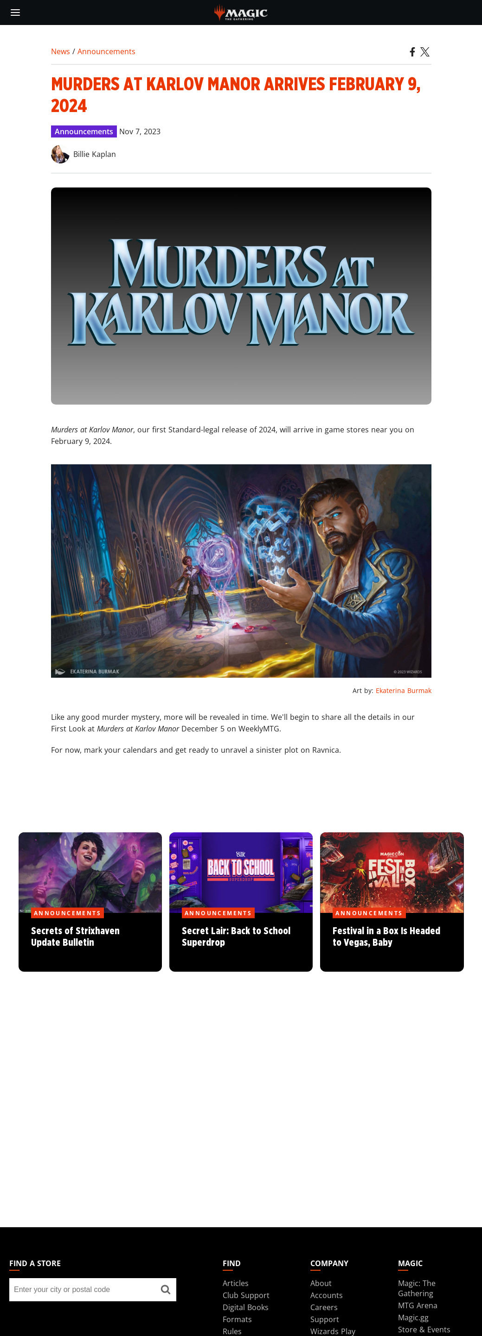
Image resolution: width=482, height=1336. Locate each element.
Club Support (246, 1295)
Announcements (106, 51)
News (60, 51)
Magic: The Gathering (417, 1288)
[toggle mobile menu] (15, 12)
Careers (324, 1307)
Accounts (326, 1295)
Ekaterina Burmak (403, 690)
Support (324, 1319)
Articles (236, 1283)
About (321, 1283)
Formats (237, 1319)
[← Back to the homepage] (241, 11)
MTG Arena (417, 1305)
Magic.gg (413, 1317)
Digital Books (246, 1307)
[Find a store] (165, 1289)
